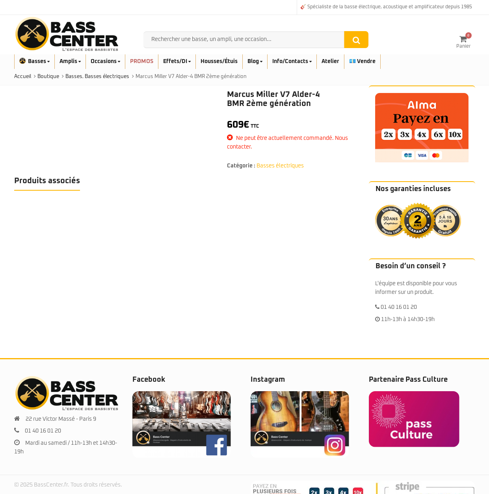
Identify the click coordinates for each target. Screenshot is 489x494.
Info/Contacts (292, 61)
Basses (34, 61)
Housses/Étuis (219, 61)
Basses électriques (280, 166)
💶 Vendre (362, 61)
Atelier (330, 61)
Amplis (70, 61)
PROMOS (141, 61)
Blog (254, 61)
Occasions (105, 61)
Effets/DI (177, 61)
